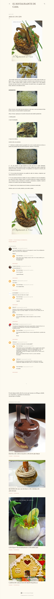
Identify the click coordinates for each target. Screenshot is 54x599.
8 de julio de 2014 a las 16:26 (28, 314)
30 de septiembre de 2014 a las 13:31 (25, 324)
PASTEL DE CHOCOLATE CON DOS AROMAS (24, 454)
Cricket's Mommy (16, 266)
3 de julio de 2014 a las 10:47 (22, 280)
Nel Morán (15, 248)
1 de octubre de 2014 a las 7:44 (28, 330)
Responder (15, 263)
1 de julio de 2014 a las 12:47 (22, 248)
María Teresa (15, 324)
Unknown (15, 280)
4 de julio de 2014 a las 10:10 (24, 292)
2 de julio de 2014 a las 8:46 (28, 255)
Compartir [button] (11, 239)
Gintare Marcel (30, 595)
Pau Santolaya (19, 255)
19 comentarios (16, 549)
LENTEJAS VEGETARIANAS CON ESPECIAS (23, 547)
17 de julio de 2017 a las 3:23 (22, 342)
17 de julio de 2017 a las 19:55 (26, 359)
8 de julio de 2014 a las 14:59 (22, 307)
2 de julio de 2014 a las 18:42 (28, 270)
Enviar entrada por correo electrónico (20, 239)
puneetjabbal (15, 292)
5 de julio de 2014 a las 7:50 (28, 296)
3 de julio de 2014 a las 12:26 (28, 284)
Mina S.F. (14, 307)
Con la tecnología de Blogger (27, 593)
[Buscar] (44, 3)
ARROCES (14, 241)
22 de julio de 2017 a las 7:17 (28, 366)
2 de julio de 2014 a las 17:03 (26, 266)
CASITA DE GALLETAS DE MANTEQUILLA (23, 583)
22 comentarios (16, 456)
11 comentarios (16, 493)
